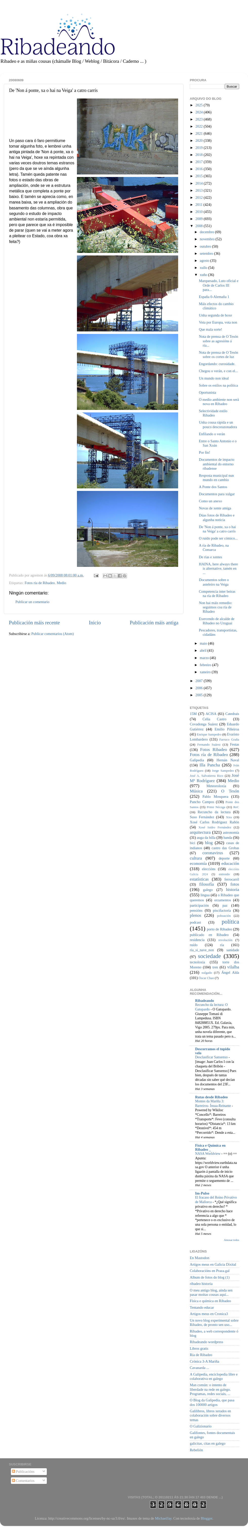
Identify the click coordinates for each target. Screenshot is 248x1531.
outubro (206, 246)
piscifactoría (222, 910)
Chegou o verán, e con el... (218, 371)
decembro (207, 232)
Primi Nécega (216, 807)
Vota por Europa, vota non (218, 322)
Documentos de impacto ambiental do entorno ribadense (216, 464)
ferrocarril (231, 879)
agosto (205, 261)
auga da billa (206, 838)
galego (208, 890)
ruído (193, 945)
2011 (199, 205)
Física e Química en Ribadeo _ (210, 1147)
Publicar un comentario (32, 602)
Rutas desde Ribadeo (211, 1097)
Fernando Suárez (209, 744)
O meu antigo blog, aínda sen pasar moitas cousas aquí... (211, 1292)
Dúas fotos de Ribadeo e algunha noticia (217, 517)
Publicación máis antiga (154, 622)
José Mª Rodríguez (214, 778)
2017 (199, 162)
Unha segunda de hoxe (215, 315)
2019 (199, 148)
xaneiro (206, 672)
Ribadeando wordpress (206, 1342)
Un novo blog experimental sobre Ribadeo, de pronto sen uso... (214, 1322)
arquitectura (200, 832)
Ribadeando (204, 1001)
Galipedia (197, 760)
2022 (199, 126)
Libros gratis (199, 1348)
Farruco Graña (229, 739)
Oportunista (207, 392)
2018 (199, 155)
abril (204, 650)
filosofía (206, 884)
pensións (196, 910)
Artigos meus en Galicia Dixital (213, 1264)
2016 (199, 169)
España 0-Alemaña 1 (214, 297)
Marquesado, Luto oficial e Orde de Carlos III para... (218, 285)
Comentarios (23, 1481)
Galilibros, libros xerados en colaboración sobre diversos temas (210, 1415)
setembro (207, 253)
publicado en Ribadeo (209, 935)
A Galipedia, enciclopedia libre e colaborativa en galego (214, 1376)
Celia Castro (214, 719)
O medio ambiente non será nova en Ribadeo (219, 401)
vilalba (233, 967)
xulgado (206, 973)
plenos (195, 915)
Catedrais (232, 714)
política (230, 921)
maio (204, 643)
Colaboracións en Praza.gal (210, 1271)
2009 (199, 219)
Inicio (95, 622)
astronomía (231, 832)
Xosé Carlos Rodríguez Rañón (214, 822)
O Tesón (230, 791)
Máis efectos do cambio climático (216, 306)
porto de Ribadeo (219, 929)
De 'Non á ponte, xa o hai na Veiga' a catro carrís (217, 529)
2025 (199, 105)
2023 (199, 119)
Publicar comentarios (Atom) (52, 634)
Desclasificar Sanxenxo (212, 1057)
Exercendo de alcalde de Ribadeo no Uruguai (216, 621)
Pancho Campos (202, 802)
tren (215, 967)
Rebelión (196, 1450)
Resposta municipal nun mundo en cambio (216, 477)
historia (232, 889)
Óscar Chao (206, 978)
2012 (199, 197)
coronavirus (212, 852)
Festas (234, 744)
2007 (199, 681)
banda (227, 838)
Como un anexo (210, 501)
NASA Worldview (208, 1154)
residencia (197, 940)
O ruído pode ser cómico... (218, 538)
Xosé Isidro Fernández (214, 827)
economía (198, 863)
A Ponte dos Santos (213, 487)
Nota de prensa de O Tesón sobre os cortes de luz (218, 354)
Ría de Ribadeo (201, 1355)
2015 (199, 176)
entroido (224, 874)
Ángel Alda (230, 972)
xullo (204, 268)
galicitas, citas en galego (207, 1443)
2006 (199, 688)
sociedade (209, 956)
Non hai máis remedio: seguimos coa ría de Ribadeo (215, 607)
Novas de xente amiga (215, 508)
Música (196, 791)
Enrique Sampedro (209, 734)
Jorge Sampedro (223, 770)
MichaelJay (163, 1518)
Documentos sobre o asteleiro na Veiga (214, 582)
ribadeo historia (201, 1284)
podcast (195, 922)
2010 (199, 212)
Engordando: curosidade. (217, 364)
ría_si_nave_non (202, 950)
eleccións (209, 869)
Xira (229, 817)
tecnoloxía (197, 962)
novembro (208, 239)
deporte (224, 858)
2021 (199, 133)
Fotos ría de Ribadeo (40, 583)
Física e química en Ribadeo (210, 1301)
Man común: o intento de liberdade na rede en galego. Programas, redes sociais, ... (210, 1389)
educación (230, 863)
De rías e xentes (210, 557)
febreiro (206, 665)
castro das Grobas (225, 848)
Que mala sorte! (210, 329)
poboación (224, 916)
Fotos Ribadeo (213, 749)
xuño (204, 275)
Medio (61, 583)
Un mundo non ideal (214, 378)
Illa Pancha (209, 765)
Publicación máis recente (34, 622)
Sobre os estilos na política (218, 385)
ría (222, 945)
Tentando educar (202, 1307)
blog (209, 842)
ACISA (210, 714)
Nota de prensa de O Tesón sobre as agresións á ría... (218, 340)
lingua (205, 895)
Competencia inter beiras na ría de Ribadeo (217, 593)
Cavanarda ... (199, 1368)
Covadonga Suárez (204, 724)
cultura (196, 858)
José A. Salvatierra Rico (206, 776)
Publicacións (23, 1471)
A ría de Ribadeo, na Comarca (214, 547)
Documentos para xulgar (217, 494)
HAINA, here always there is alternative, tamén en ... (218, 568)
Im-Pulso (202, 1193)
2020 (199, 140)
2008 (199, 226)
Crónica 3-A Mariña (204, 1361)
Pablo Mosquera (215, 796)
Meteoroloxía (216, 786)
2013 (199, 190)
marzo (205, 658)
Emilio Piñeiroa (227, 729)
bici (192, 843)
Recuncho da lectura (214, 812)
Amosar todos (231, 1239)
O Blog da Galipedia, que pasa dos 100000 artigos (212, 1402)
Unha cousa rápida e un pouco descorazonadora (218, 424)
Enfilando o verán (212, 434)
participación (199, 905)
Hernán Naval (228, 760)
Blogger (206, 1518)
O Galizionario (201, 1426)
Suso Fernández (202, 817)
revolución (225, 940)
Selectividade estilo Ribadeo (213, 413)
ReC (236, 807)
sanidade (232, 950)
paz (225, 905)
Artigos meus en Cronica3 (209, 1314)
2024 (199, 112)
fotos (234, 884)
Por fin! (204, 452)
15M (193, 714)
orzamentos (222, 900)
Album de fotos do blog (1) (210, 1277)
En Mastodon (199, 1258)
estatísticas (199, 879)
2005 (199, 695)
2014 (199, 183)
